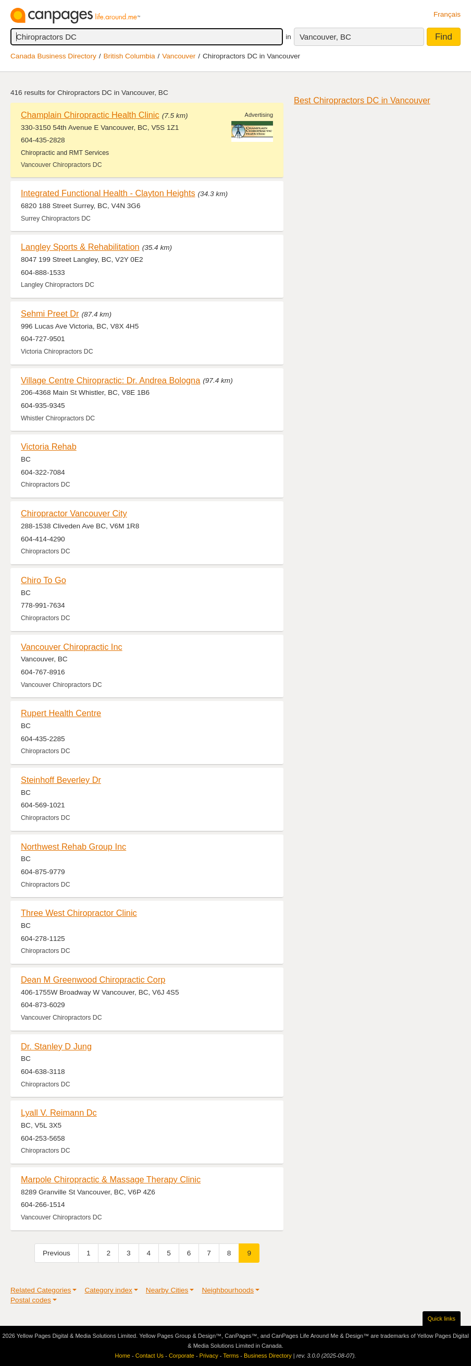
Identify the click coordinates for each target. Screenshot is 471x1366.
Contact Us (149, 1355)
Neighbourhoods (228, 1290)
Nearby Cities (167, 1290)
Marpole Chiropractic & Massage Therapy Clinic (111, 1179)
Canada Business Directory (53, 56)
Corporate (181, 1355)
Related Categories (40, 1290)
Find (443, 37)
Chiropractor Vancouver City (74, 513)
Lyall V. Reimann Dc (59, 1112)
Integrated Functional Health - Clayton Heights (108, 193)
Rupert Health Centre (61, 713)
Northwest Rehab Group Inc (73, 846)
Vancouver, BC (325, 36)
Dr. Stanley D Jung (56, 1046)
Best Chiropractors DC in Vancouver (362, 100)
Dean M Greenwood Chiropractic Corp (93, 979)
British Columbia (129, 56)
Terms (231, 1355)
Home (122, 1355)
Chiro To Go (43, 580)
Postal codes (30, 1300)
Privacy (209, 1355)
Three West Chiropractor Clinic (79, 912)
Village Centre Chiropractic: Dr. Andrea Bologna (110, 380)
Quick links (441, 1318)
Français (447, 14)
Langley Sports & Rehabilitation (80, 246)
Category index (108, 1290)
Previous (56, 1253)
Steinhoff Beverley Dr (61, 779)
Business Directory (268, 1355)
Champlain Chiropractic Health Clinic (90, 114)
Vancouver (178, 56)
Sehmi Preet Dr (50, 313)
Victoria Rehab (49, 446)
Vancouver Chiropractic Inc (71, 646)
